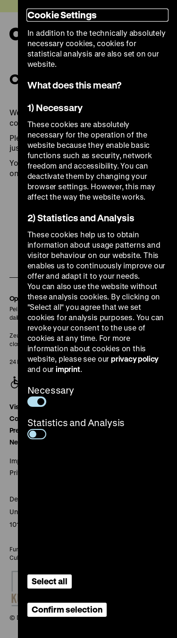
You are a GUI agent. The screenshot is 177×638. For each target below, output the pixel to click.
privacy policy (135, 358)
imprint (68, 368)
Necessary (50, 395)
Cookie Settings (62, 14)
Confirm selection (67, 609)
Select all (49, 581)
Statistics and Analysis (76, 427)
